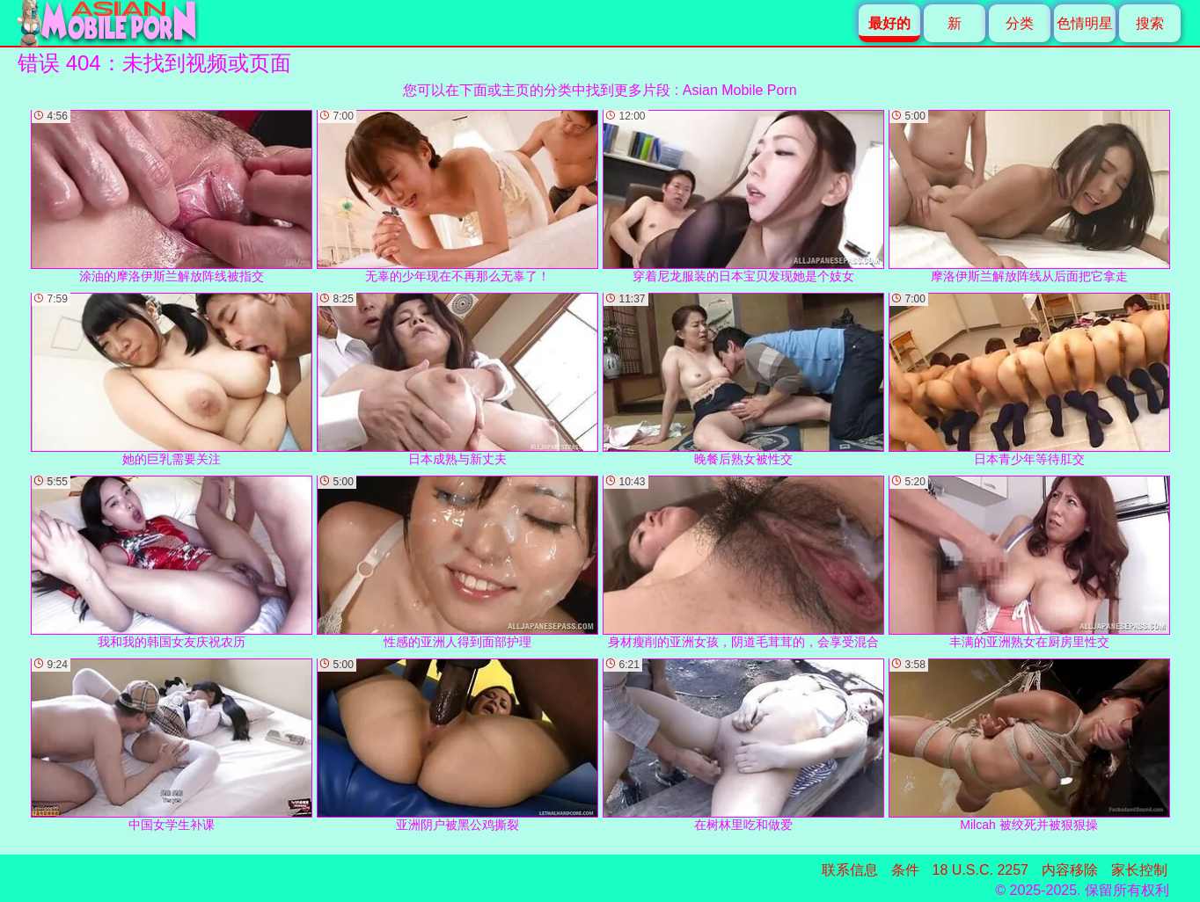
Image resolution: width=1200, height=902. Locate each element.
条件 (905, 869)
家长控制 (1139, 869)
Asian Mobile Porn (740, 90)
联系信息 (850, 869)
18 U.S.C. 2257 (980, 869)
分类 (1020, 23)
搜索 (1150, 23)
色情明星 (1085, 23)
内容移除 (1070, 869)
